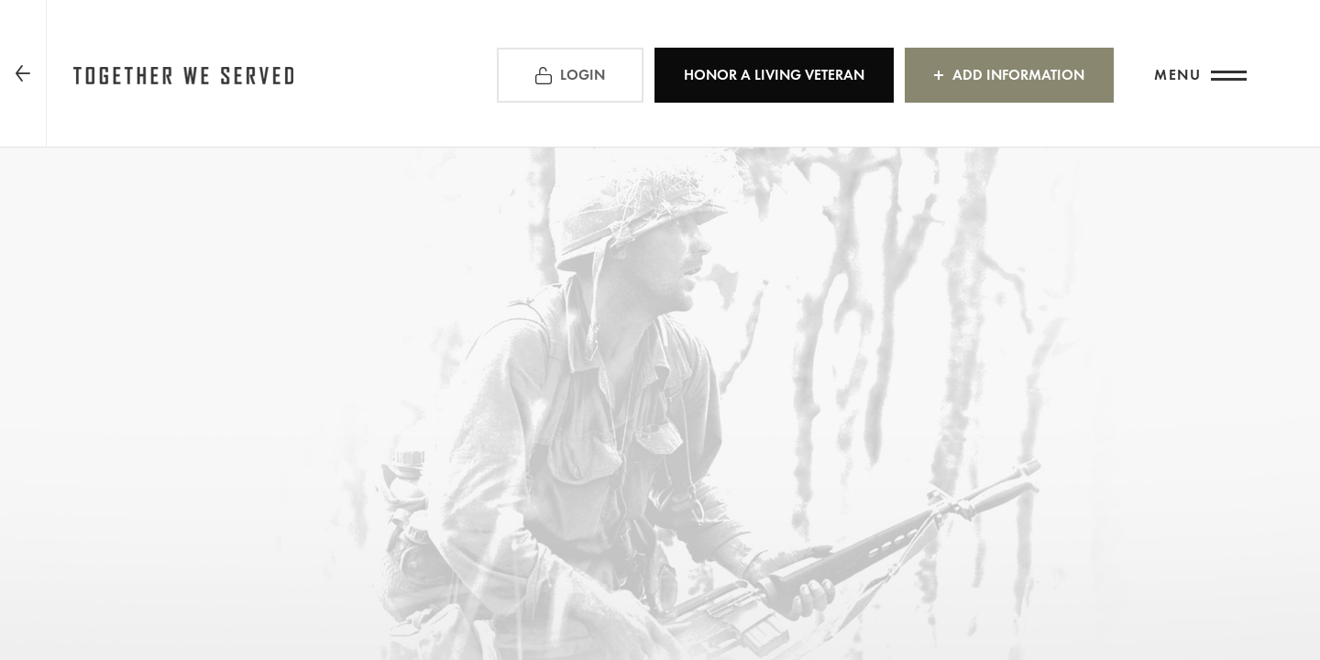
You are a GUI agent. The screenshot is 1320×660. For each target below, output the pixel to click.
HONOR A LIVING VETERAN (774, 74)
